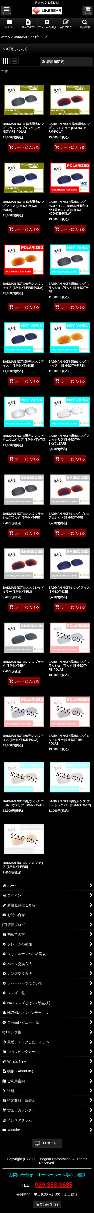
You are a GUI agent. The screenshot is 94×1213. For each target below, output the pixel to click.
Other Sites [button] (47, 1204)
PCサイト (49, 1143)
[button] (6, 10)
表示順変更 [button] (53, 62)
